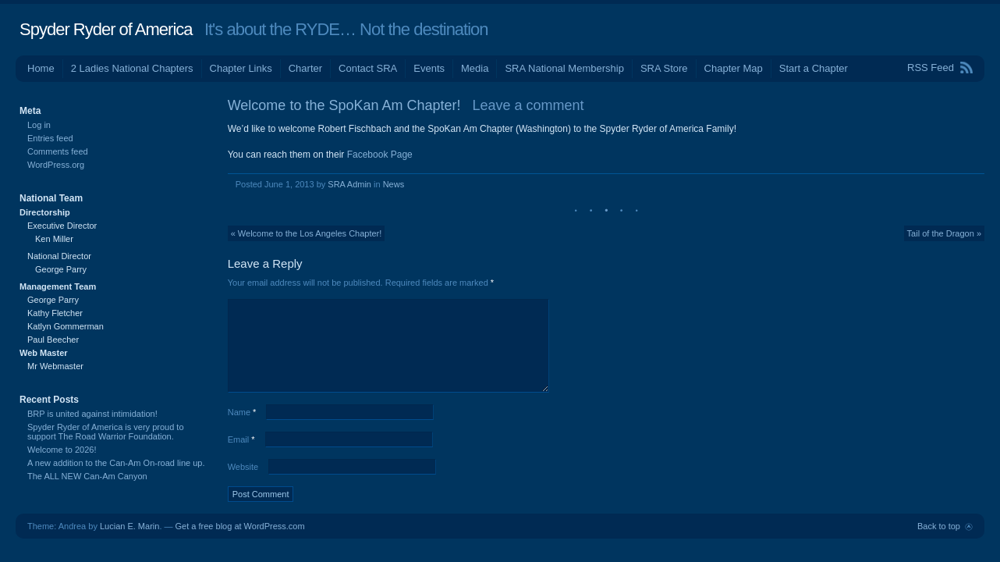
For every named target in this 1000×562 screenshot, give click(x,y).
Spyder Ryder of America (106, 29)
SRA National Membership (564, 68)
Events (429, 68)
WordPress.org (55, 164)
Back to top (938, 526)
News (394, 184)
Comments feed (57, 151)
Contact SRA (368, 68)
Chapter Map (733, 68)
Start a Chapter (813, 68)
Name (242, 412)
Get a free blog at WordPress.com (240, 526)
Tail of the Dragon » (944, 233)
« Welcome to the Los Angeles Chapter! (306, 233)
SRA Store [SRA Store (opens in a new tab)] (664, 68)
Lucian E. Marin (129, 526)
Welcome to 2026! (61, 449)
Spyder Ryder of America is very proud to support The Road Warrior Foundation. (105, 431)
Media (474, 68)
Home (41, 68)
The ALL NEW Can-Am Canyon (87, 476)
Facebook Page (380, 154)
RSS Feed (930, 67)
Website (243, 466)
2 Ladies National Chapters (132, 68)
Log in (39, 125)
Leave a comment (528, 105)
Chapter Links (241, 68)
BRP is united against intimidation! (92, 413)
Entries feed (50, 138)
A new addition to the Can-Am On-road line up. (115, 463)
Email (241, 439)
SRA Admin (349, 184)
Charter (305, 68)
